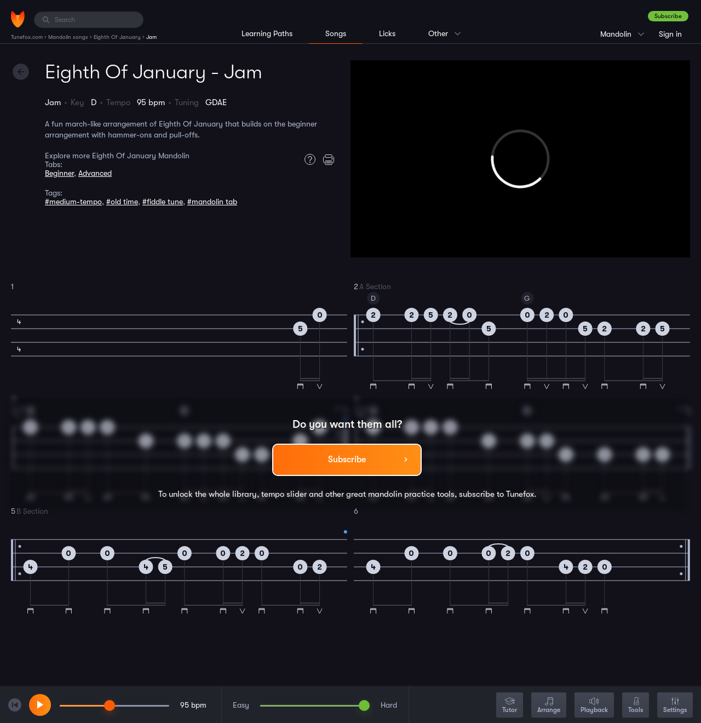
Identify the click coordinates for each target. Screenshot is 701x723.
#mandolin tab (212, 201)
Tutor (509, 705)
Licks (387, 33)
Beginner (59, 173)
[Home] (18, 19)
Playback (594, 705)
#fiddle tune (162, 201)
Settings (675, 705)
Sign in (670, 34)
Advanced (95, 173)
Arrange (548, 705)
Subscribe (668, 16)
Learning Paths (267, 33)
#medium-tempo (73, 201)
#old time (122, 201)
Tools (635, 705)
